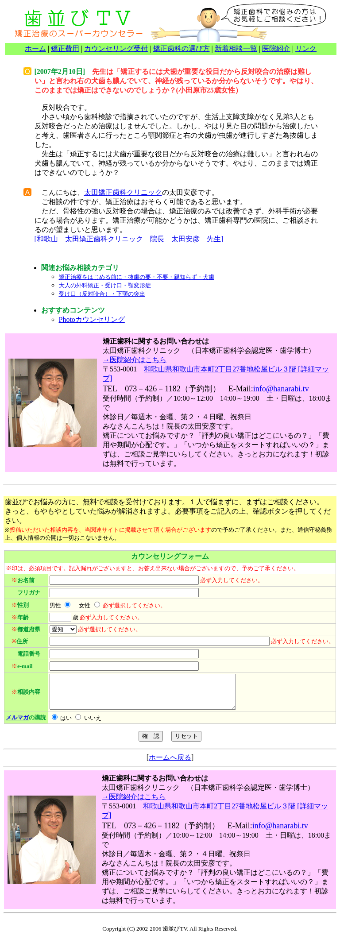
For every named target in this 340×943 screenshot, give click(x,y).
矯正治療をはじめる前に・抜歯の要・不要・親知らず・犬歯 (136, 277)
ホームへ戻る (170, 764)
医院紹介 (276, 48)
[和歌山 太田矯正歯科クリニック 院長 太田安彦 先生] (129, 239)
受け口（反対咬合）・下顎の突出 (102, 293)
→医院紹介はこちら (134, 359)
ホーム (35, 48)
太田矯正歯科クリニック (123, 192)
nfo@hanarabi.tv (282, 388)
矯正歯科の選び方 (181, 48)
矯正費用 (65, 48)
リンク (306, 48)
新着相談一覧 (236, 48)
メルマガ (17, 724)
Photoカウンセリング (92, 319)
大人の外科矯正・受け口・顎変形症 (105, 285)
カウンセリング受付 (116, 48)
